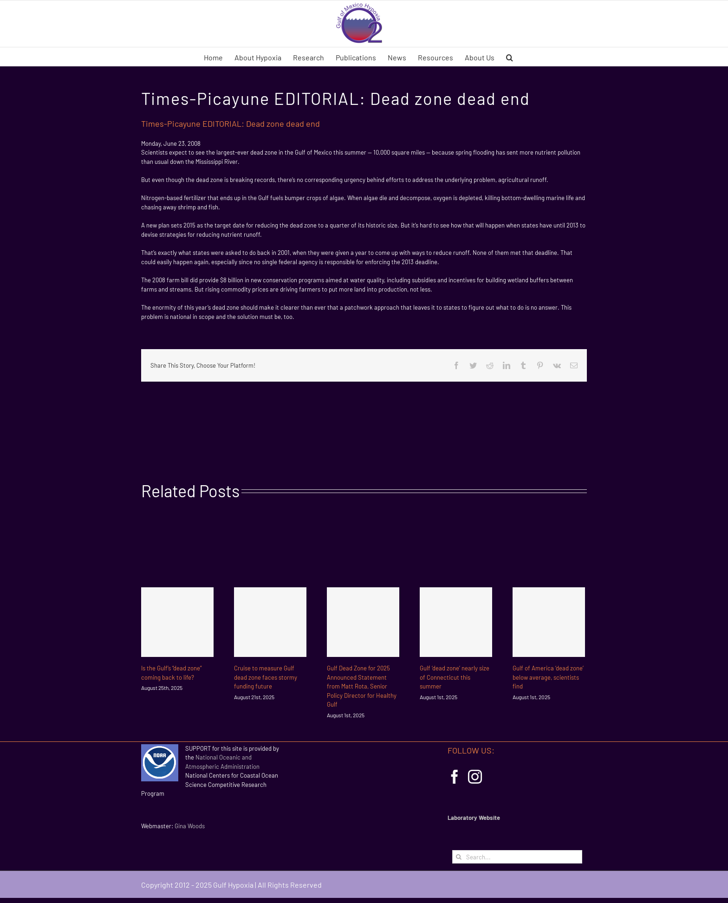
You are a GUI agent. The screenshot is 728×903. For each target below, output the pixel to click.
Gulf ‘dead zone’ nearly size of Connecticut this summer (454, 677)
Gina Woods (190, 826)
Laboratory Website (474, 817)
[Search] (459, 857)
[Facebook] (455, 777)
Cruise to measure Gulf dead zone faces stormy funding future (265, 677)
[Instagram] (475, 777)
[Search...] (517, 857)
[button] (509, 56)
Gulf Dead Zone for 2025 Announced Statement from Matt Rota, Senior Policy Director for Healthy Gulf (361, 686)
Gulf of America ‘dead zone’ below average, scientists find (548, 677)
